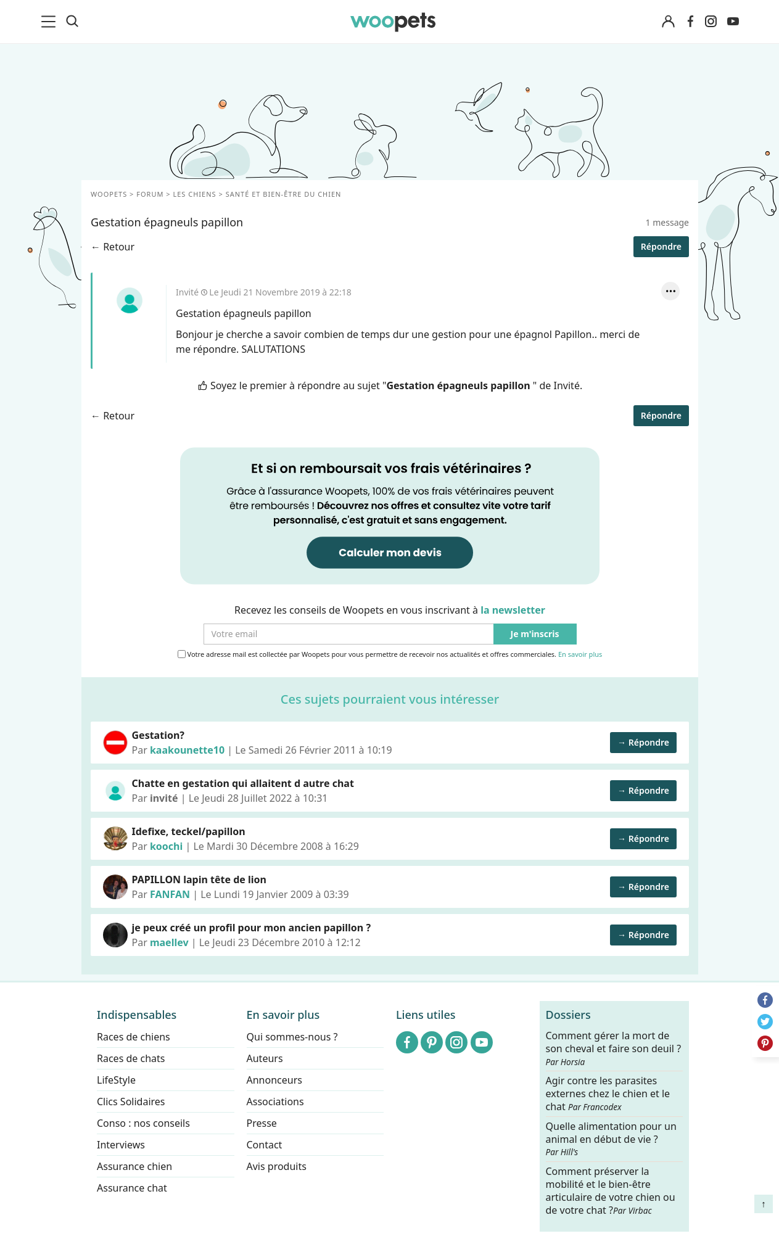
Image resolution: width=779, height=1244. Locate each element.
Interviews (121, 1144)
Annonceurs (274, 1080)
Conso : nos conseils (143, 1123)
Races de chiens (133, 1037)
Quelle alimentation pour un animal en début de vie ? (610, 1138)
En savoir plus (579, 654)
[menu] (50, 21)
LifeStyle (116, 1080)
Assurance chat (132, 1188)
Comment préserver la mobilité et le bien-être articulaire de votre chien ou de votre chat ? (610, 1190)
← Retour (112, 246)
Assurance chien (134, 1166)
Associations (274, 1101)
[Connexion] (668, 22)
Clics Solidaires (131, 1101)
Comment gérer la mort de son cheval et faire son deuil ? (613, 1048)
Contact (264, 1144)
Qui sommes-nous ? (291, 1037)
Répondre (660, 246)
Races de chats (131, 1058)
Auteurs (264, 1058)
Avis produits (276, 1166)
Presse (261, 1123)
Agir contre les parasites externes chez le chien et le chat (607, 1093)
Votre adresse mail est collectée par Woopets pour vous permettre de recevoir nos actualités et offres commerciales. (389, 654)
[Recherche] (72, 21)
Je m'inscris (534, 634)
